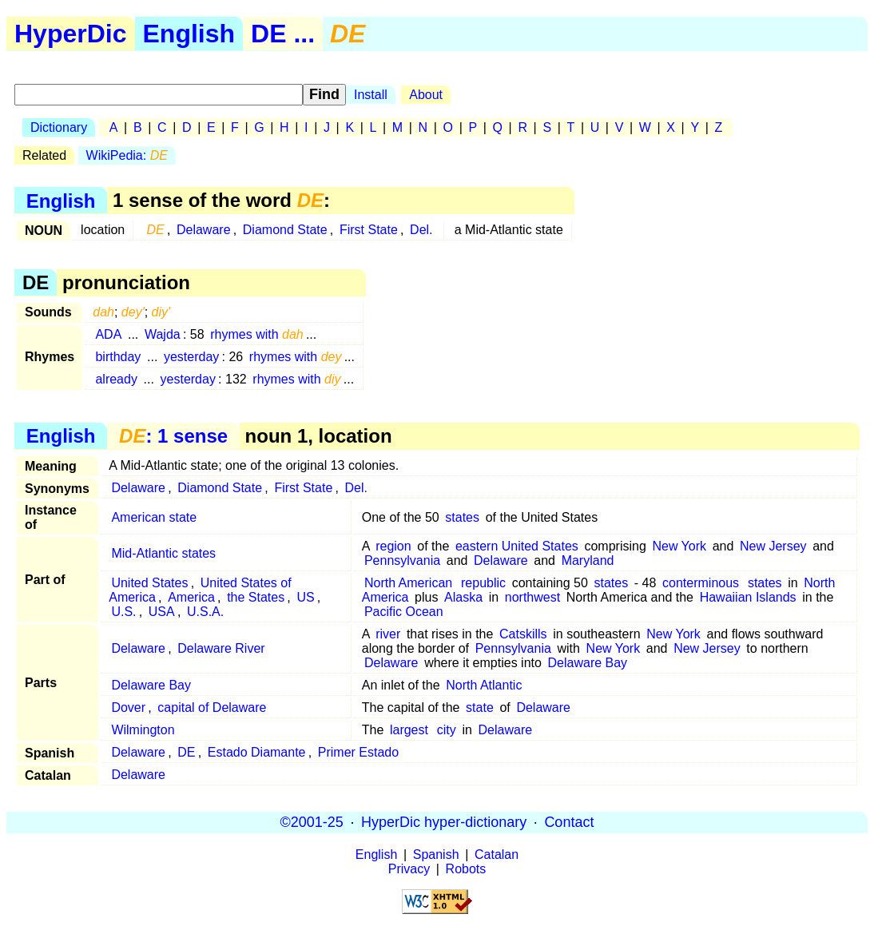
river (387, 634)
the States (255, 597)
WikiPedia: (127, 155)
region (393, 546)
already (116, 379)
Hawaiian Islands (748, 597)
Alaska (463, 597)
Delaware (204, 229)
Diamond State (285, 229)
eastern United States (516, 546)
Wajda (163, 334)
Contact (569, 822)
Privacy (409, 869)
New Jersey (773, 546)
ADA (108, 334)
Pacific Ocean (403, 611)
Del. (421, 229)
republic (483, 583)
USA (162, 611)
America (191, 597)
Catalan (496, 854)
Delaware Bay (588, 663)
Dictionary (58, 127)
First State (369, 229)
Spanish (436, 854)
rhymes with (257, 334)
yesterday (191, 357)
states (462, 517)
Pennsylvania (402, 560)
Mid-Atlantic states (163, 553)
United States (149, 583)
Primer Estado (358, 752)
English (189, 33)
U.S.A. (205, 611)
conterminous (700, 583)
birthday (118, 357)
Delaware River (220, 648)
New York (679, 546)
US (305, 597)
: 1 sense (173, 436)
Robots (466, 869)
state (480, 707)
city (446, 730)
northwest (532, 597)
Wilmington (142, 730)
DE (186, 752)
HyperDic (70, 33)
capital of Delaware (211, 707)
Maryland (588, 560)
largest (409, 730)
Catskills (523, 634)
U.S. (123, 611)
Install (370, 94)
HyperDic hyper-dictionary (443, 822)
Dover (128, 707)
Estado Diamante (257, 752)
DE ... (283, 33)
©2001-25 (312, 822)
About (426, 94)
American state (154, 517)
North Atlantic (484, 685)
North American (408, 583)
